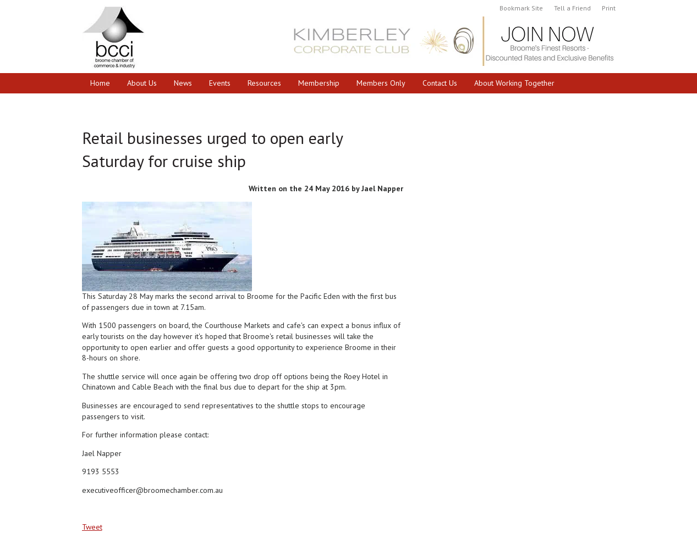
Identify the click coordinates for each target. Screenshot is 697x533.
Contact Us (439, 83)
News (183, 83)
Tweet (92, 527)
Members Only (380, 83)
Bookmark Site (521, 8)
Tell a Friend (572, 8)
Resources (264, 83)
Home (100, 83)
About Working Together (514, 83)
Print (609, 8)
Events (219, 83)
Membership (318, 83)
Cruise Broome (114, 103)
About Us (142, 83)
